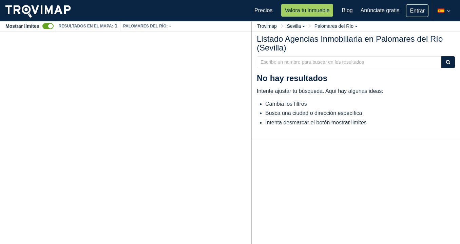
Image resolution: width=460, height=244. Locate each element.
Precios (263, 10)
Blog (347, 10)
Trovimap (267, 26)
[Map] (125, 138)
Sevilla (296, 26)
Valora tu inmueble (307, 10)
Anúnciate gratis (380, 10)
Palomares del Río (336, 26)
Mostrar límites (22, 26)
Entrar (417, 11)
